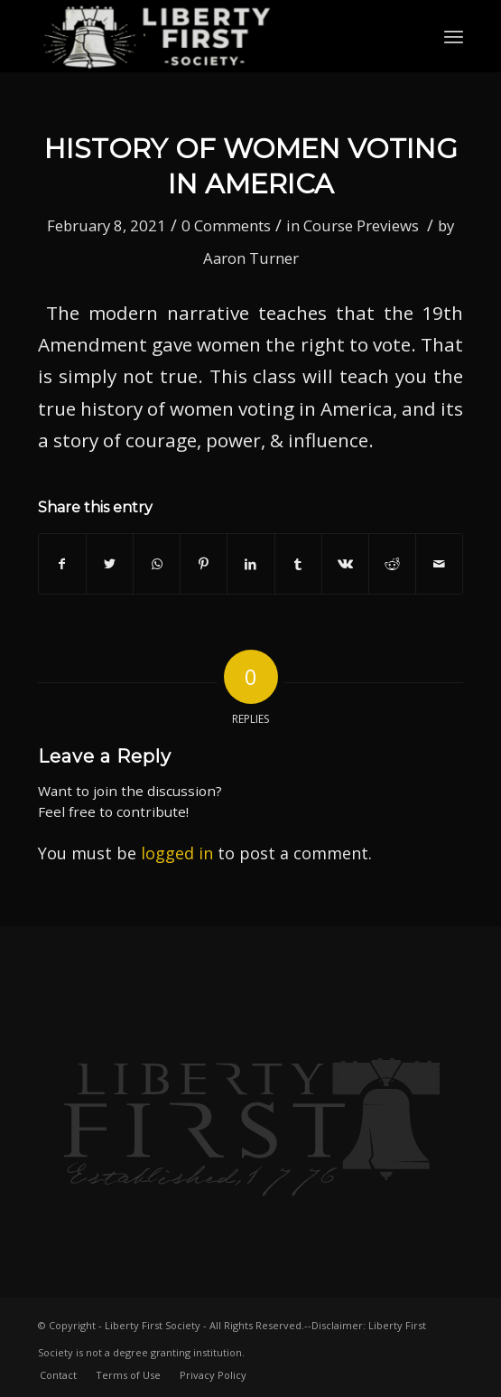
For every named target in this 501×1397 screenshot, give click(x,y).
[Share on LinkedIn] (250, 564)
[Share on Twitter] (110, 564)
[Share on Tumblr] (298, 564)
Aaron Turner (251, 258)
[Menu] (453, 36)
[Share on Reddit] (392, 564)
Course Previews (361, 225)
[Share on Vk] (345, 564)
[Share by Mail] (439, 564)
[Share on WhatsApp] (157, 564)
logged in (177, 853)
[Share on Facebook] (62, 564)
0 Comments (226, 225)
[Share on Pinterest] (204, 564)
